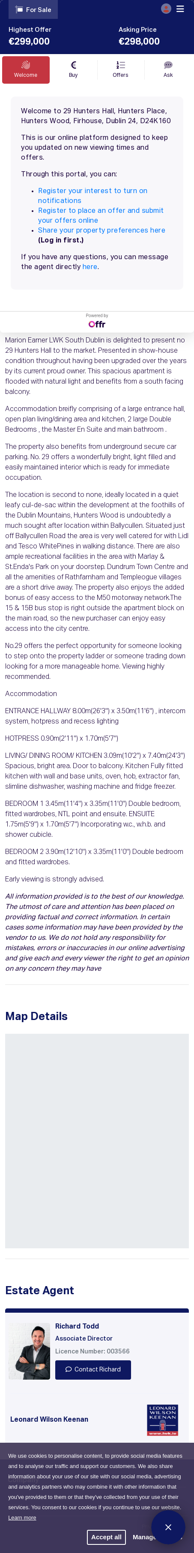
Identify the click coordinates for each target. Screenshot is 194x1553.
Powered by (97, 320)
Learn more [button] (22, 1517)
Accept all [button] (106, 1537)
